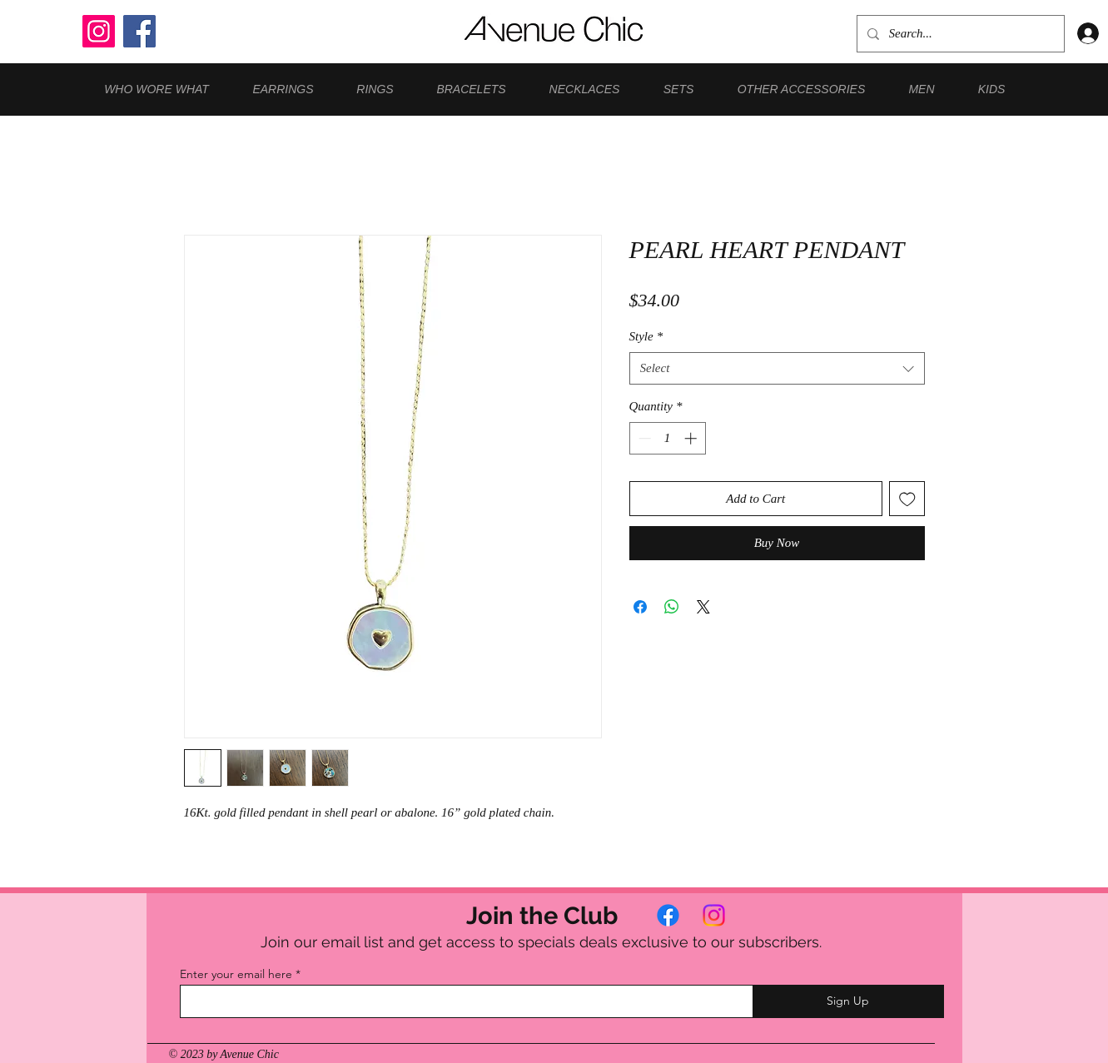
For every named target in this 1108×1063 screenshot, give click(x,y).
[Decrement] (643, 438)
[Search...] (959, 34)
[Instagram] (98, 31)
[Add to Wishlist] (907, 499)
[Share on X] (703, 607)
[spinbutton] (667, 438)
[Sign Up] (848, 1001)
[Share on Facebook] (640, 607)
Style (646, 336)
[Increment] (692, 438)
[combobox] (777, 368)
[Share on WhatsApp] (672, 607)
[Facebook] (139, 31)
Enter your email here (236, 974)
